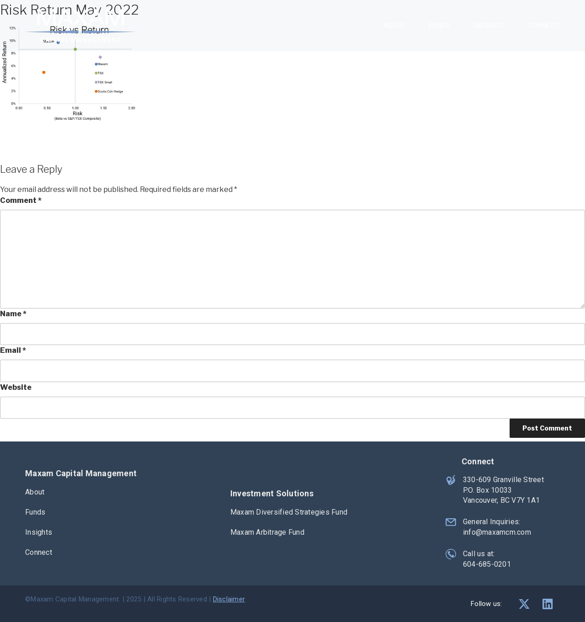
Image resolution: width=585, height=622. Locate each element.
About (394, 25)
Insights (489, 25)
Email (13, 350)
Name (13, 313)
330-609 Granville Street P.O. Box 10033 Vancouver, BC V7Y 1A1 (503, 490)
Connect (543, 25)
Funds (440, 25)
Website (16, 387)
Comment (21, 200)
